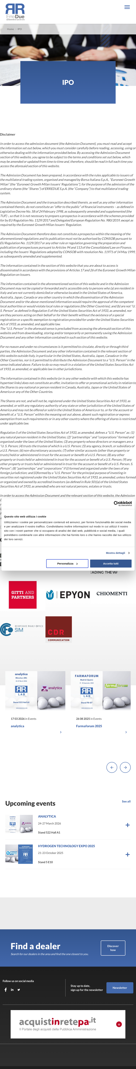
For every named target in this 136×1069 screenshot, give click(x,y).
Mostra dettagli (115, 552)
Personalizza (67, 563)
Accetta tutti (111, 563)
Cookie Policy (48, 1060)
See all (126, 781)
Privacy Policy (31, 1060)
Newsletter (120, 967)
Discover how (113, 927)
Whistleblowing (67, 1060)
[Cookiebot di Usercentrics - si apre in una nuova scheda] (116, 503)
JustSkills (16, 1060)
